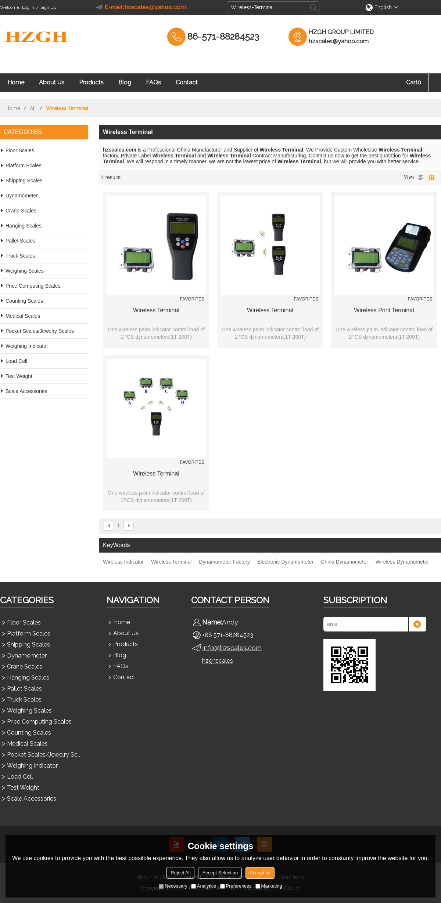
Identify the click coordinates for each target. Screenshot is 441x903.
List (421, 177)
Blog (124, 82)
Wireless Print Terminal (384, 310)
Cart (413, 82)
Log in (28, 7)
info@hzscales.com (232, 648)
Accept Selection (220, 872)
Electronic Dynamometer (285, 562)
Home (15, 82)
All (33, 108)
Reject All (180, 872)
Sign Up (48, 7)
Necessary (173, 886)
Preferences (236, 886)
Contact (187, 82)
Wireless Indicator (123, 562)
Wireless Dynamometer (402, 562)
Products (91, 82)
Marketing (268, 886)
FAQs (153, 82)
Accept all (260, 872)
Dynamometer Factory (224, 562)
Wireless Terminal (156, 310)
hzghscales (217, 660)
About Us (51, 82)
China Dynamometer (344, 562)
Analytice (203, 886)
